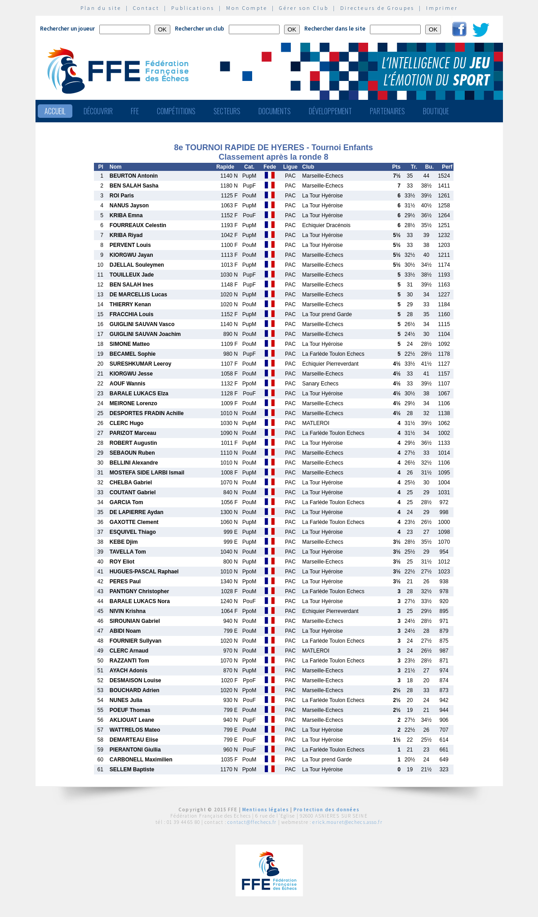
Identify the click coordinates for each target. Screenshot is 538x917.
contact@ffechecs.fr (251, 822)
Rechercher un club (199, 28)
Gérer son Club (304, 7)
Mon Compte (246, 7)
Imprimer (442, 7)
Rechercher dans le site (334, 28)
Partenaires (387, 111)
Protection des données (326, 809)
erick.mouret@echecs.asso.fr (347, 822)
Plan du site (100, 7)
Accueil (55, 111)
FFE (135, 111)
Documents (274, 111)
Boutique (436, 111)
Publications (192, 7)
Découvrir (98, 111)
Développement (330, 111)
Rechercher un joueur (67, 28)
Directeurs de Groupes (377, 7)
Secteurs (226, 111)
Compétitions (176, 111)
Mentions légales (265, 809)
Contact (146, 7)
